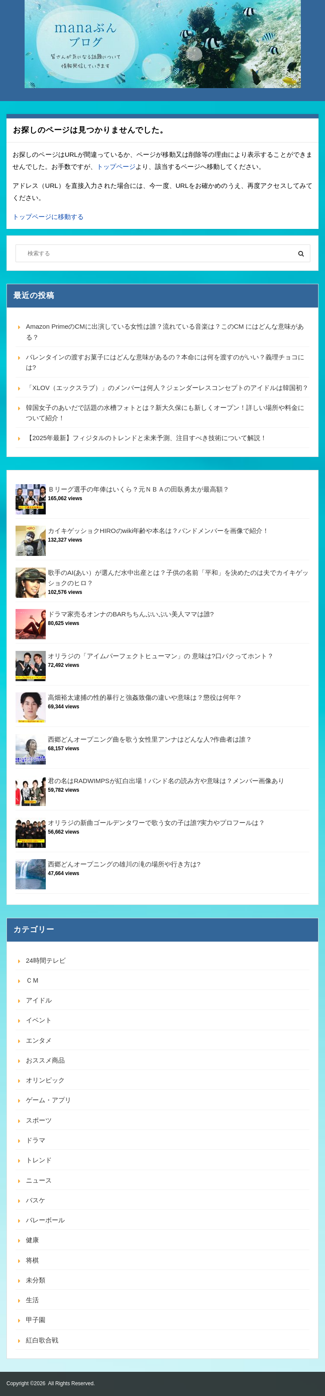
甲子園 (35, 1319)
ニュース (39, 1180)
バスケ (35, 1200)
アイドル (39, 1000)
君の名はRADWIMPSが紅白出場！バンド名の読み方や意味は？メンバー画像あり (166, 780)
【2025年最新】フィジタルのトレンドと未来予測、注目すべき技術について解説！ (146, 437)
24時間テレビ (46, 960)
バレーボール (45, 1220)
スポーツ (39, 1120)
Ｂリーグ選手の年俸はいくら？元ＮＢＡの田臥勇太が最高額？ (138, 489)
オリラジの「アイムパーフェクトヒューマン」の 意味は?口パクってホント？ (161, 656)
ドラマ (35, 1140)
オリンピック (45, 1080)
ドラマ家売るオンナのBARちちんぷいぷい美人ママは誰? (131, 614)
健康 (32, 1240)
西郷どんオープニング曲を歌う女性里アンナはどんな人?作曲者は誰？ (150, 739)
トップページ (116, 166)
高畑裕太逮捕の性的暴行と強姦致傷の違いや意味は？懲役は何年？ (145, 697)
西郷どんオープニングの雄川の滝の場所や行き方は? (124, 864)
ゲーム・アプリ (48, 1100)
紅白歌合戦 (42, 1340)
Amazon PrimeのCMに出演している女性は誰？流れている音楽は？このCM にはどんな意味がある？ (165, 331)
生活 (32, 1300)
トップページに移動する (48, 216)
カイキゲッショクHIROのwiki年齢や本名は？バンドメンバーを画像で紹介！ (158, 530)
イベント (39, 1020)
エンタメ (39, 1040)
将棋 (32, 1260)
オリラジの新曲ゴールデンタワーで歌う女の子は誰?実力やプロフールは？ (156, 822)
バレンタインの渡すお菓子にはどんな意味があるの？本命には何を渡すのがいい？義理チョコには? (165, 362)
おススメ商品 (45, 1060)
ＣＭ (32, 980)
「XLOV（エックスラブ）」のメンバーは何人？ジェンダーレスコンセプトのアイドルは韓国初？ (167, 387)
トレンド (39, 1160)
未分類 (35, 1280)
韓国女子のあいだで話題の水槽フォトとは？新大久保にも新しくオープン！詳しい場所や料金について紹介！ (165, 413)
